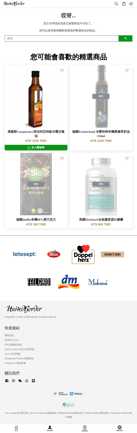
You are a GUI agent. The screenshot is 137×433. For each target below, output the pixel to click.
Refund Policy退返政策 (70, 413)
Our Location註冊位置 (16, 413)
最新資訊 (9, 335)
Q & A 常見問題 (13, 354)
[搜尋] (62, 38)
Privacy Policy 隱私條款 (96, 413)
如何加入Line (11, 340)
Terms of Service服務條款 (43, 413)
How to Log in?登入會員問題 (19, 349)
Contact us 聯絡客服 (15, 363)
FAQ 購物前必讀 (13, 344)
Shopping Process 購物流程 (19, 358)
